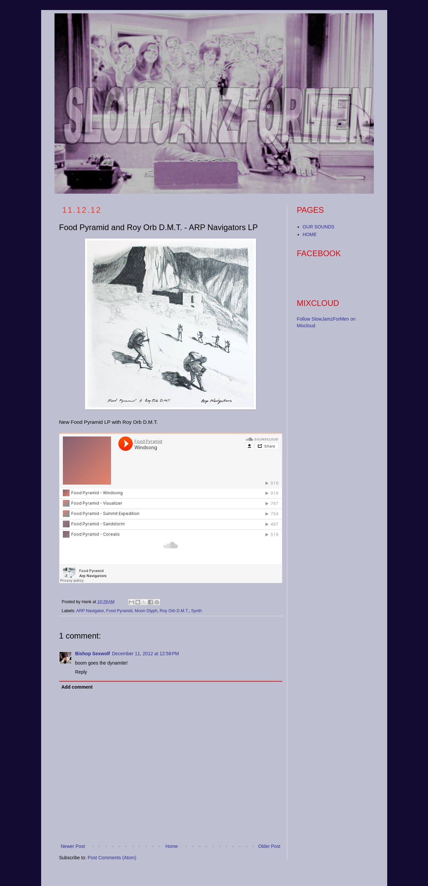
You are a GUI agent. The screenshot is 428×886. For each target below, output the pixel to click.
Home (171, 846)
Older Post (269, 846)
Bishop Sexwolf (92, 653)
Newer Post (73, 846)
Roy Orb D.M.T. (174, 610)
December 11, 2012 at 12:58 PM (145, 653)
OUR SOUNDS (318, 226)
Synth (196, 610)
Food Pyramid (119, 610)
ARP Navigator (90, 610)
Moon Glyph (146, 610)
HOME (310, 234)
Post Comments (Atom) (112, 857)
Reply (81, 672)
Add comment (77, 687)
